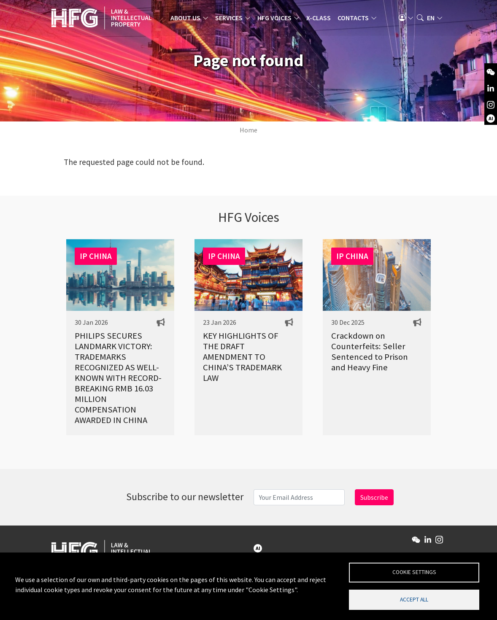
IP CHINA (96, 256)
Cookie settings (414, 571)
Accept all (414, 599)
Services (231, 19)
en (431, 19)
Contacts (355, 19)
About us (188, 19)
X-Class (321, 19)
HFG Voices (277, 19)
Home (248, 130)
